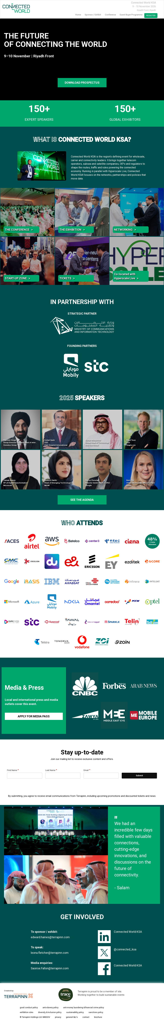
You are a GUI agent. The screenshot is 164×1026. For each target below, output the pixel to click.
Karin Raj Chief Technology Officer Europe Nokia (140, 482)
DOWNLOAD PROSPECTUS (82, 82)
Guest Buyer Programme (131, 14)
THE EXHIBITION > (72, 229)
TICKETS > (67, 278)
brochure (98, 1017)
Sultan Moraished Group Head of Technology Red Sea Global (97, 442)
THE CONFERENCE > (19, 229)
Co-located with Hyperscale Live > (126, 276)
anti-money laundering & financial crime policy (83, 1007)
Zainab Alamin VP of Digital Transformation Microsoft (15, 482)
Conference (110, 14)
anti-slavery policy (50, 1007)
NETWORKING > (125, 229)
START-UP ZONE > (17, 278)
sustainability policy (75, 1012)
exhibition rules (26, 1012)
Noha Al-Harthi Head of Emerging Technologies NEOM (58, 482)
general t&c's (72, 1017)
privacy (58, 1017)
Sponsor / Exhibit (93, 14)
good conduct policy (29, 1007)
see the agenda (82, 499)
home (78, 14)
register (151, 15)
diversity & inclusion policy (50, 1012)
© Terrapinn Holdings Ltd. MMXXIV (35, 1017)
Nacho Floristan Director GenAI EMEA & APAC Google (97, 482)
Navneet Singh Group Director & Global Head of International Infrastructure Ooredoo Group (29, 442)
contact (85, 1017)
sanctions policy (96, 1012)
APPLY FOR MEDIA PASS (34, 716)
